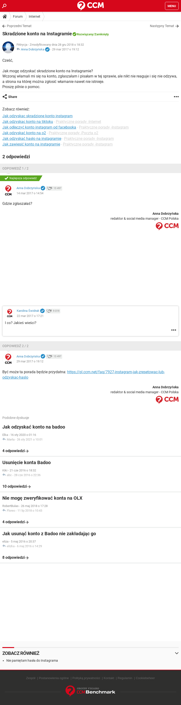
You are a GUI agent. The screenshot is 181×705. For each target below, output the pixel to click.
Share (12, 97)
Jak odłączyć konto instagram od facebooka (39, 127)
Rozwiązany (85, 34)
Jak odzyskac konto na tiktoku (27, 121)
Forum (18, 16)
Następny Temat (162, 26)
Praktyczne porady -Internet (78, 121)
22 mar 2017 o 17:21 (30, 316)
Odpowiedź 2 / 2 (15, 346)
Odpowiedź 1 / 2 (15, 168)
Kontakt (109, 678)
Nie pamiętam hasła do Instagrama (32, 660)
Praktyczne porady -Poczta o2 (73, 133)
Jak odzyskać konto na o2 (24, 133)
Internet (34, 16)
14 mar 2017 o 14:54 (29, 193)
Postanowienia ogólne (54, 678)
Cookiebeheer (145, 678)
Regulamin (125, 678)
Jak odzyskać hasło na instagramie (31, 138)
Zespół (30, 678)
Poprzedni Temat (19, 26)
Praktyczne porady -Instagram (104, 127)
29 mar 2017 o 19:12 (65, 49)
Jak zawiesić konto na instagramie (31, 144)
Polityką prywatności (86, 678)
